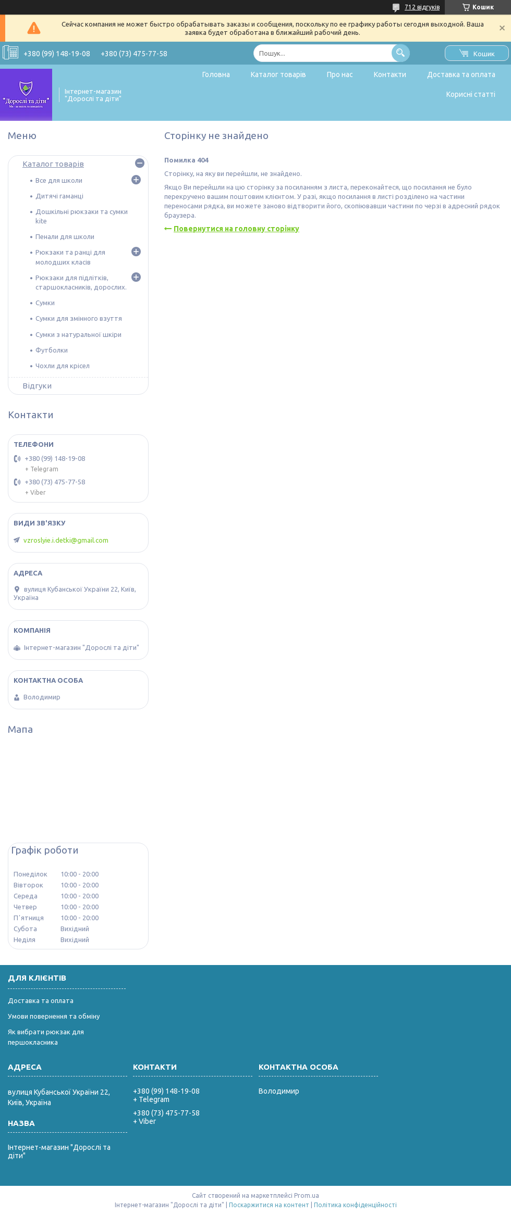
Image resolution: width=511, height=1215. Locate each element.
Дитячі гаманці (59, 195)
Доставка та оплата (461, 74)
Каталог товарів (278, 74)
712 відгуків (422, 7)
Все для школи (58, 180)
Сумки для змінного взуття (78, 318)
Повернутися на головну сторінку (236, 228)
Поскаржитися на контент (269, 1204)
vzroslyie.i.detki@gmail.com (65, 540)
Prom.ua (306, 1195)
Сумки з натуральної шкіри (78, 334)
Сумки (45, 302)
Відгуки (37, 385)
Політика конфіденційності (355, 1204)
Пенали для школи (64, 236)
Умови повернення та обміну (54, 1016)
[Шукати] (401, 53)
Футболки (51, 350)
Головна (216, 74)
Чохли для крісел (62, 365)
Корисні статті (470, 94)
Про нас (340, 74)
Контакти (390, 74)
